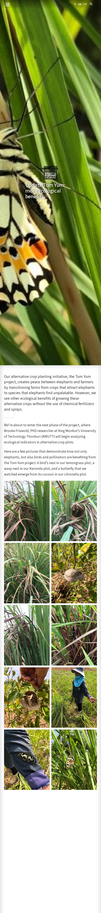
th (85, 4)
